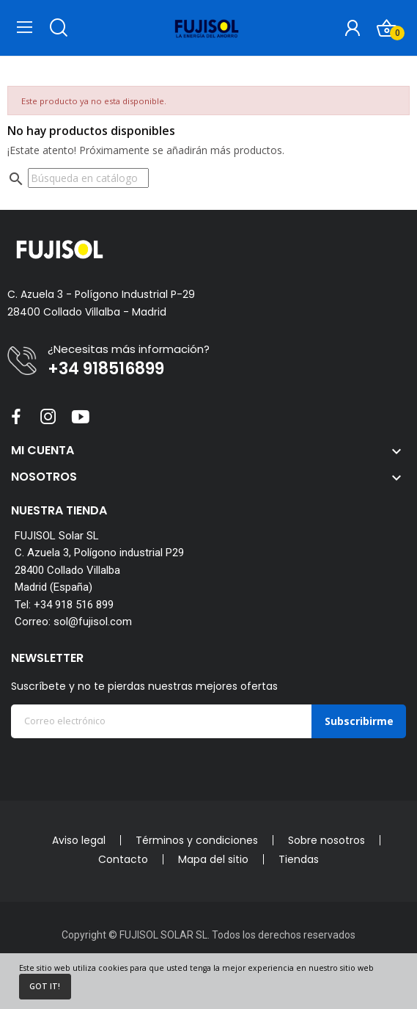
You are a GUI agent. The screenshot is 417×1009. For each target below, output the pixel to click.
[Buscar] (88, 178)
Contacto (123, 859)
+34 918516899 (106, 369)
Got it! (44, 986)
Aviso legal (79, 840)
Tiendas (298, 859)
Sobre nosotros (326, 840)
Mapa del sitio (213, 859)
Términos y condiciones (197, 840)
